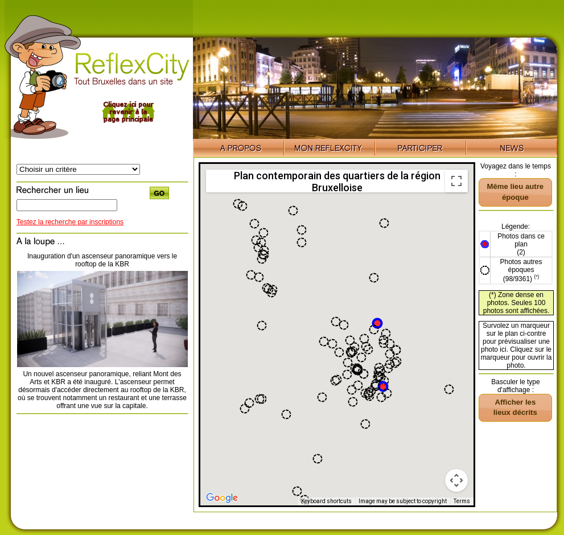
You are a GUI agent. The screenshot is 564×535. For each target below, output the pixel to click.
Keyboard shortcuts (326, 501)
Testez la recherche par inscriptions (70, 222)
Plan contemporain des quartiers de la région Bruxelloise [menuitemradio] (337, 181)
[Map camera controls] (456, 480)
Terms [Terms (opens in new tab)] (462, 501)
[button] (383, 386)
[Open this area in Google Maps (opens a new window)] (222, 498)
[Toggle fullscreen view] (456, 181)
